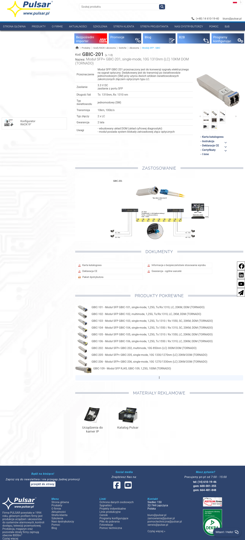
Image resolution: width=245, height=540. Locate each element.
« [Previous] (200, 116)
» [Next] (236, 116)
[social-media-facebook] (240, 265)
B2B (227, 26)
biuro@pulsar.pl (232, 18)
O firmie (57, 26)
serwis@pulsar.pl (158, 524)
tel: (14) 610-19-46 (204, 482)
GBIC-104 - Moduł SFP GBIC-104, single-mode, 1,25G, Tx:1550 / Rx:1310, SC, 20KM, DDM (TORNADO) (152, 327)
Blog (54, 528)
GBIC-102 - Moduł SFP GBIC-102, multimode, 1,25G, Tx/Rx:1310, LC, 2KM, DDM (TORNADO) (146, 314)
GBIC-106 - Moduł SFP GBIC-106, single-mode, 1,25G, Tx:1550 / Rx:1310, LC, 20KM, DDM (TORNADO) (152, 341)
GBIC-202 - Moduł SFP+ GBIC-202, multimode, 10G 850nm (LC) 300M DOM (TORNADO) (144, 348)
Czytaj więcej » (156, 531)
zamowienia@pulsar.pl (161, 518)
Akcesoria (134, 48)
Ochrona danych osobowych (117, 502)
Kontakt (25, 34)
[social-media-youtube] (240, 283)
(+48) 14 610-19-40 (205, 18)
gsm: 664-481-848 (204, 490)
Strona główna (14, 26)
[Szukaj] (162, 6)
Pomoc (214, 26)
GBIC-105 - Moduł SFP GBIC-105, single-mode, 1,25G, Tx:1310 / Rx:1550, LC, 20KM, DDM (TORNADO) (152, 334)
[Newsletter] (240, 292)
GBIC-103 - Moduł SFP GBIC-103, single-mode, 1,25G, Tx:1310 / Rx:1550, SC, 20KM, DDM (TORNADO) (152, 320)
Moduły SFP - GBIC (151, 48)
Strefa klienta (123, 26)
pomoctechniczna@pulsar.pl (165, 521)
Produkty (39, 26)
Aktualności (78, 26)
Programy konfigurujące (114, 518)
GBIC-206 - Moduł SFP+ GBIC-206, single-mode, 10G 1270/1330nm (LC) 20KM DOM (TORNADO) (149, 361)
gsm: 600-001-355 (204, 486)
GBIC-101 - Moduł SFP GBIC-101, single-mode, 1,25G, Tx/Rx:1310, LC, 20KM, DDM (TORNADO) (148, 307)
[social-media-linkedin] (239, 274)
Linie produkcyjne (110, 511)
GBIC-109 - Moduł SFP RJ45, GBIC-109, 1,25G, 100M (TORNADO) (132, 368)
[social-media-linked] (122, 487)
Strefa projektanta (154, 26)
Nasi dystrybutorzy (189, 26)
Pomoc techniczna (111, 528)
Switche (122, 48)
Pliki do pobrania (110, 521)
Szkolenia (100, 26)
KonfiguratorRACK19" (19, 122)
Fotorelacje (106, 524)
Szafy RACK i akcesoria (104, 48)
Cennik (8, 34)
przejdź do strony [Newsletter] (43, 484)
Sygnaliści (106, 505)
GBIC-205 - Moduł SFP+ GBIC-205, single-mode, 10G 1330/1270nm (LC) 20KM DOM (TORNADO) (149, 354)
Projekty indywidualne (113, 508)
